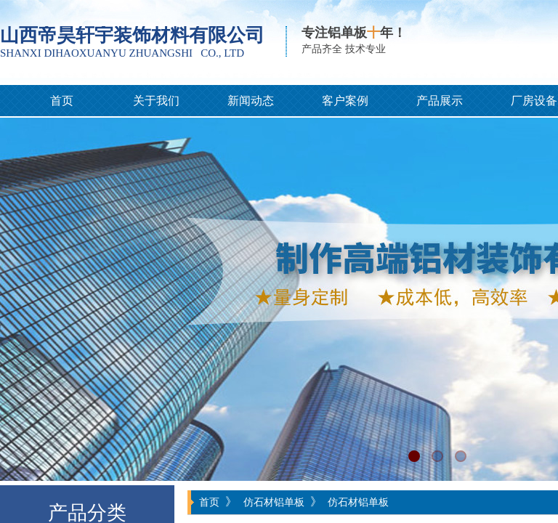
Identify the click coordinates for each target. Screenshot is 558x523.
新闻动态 (250, 100)
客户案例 (345, 100)
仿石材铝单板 (273, 502)
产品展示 (439, 100)
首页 (61, 100)
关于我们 (156, 100)
